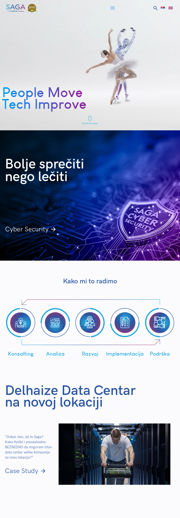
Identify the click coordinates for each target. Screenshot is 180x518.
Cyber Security (31, 229)
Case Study (25, 471)
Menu (113, 8)
